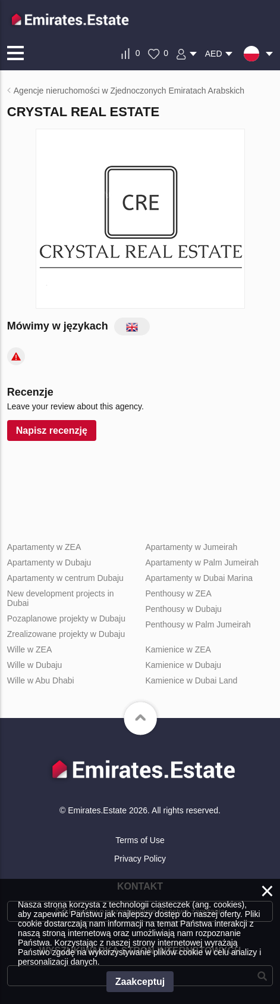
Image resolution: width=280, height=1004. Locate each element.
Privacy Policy (140, 858)
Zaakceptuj (140, 982)
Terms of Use (139, 840)
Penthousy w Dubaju (183, 609)
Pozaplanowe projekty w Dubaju (66, 618)
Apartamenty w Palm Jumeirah (202, 562)
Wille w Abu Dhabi (40, 680)
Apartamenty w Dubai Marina (199, 578)
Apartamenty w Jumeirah (191, 547)
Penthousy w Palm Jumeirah (197, 624)
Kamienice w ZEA (177, 649)
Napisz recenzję (51, 430)
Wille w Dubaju (34, 665)
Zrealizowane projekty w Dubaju (66, 634)
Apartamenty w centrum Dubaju (65, 578)
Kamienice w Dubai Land (191, 680)
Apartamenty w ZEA (44, 547)
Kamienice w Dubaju (183, 665)
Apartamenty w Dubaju (49, 562)
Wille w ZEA (29, 649)
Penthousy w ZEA (178, 593)
